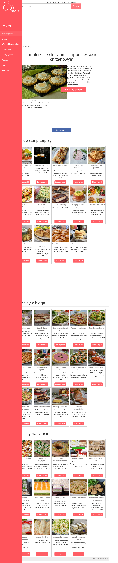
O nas (4, 39)
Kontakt (5, 71)
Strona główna (8, 34)
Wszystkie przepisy (10, 44)
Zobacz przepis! (32, 182)
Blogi (4, 65)
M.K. (115, 558)
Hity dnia (6, 49)
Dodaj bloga (7, 26)
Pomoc (5, 60)
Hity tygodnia (8, 55)
